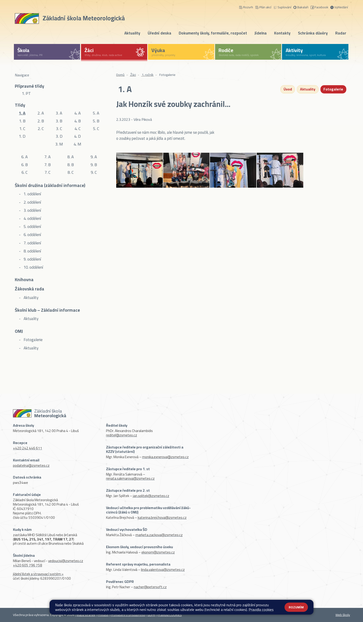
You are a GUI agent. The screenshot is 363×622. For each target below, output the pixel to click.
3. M (59, 144)
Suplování (282, 7)
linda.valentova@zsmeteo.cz (163, 569)
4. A (77, 113)
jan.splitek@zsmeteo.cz (151, 495)
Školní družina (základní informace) (50, 186)
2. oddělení (32, 202)
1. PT (26, 93)
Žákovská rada (29, 289)
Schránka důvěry (313, 33)
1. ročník (147, 75)
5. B (96, 120)
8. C (71, 172)
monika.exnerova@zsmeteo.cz (165, 457)
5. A (96, 113)
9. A (94, 157)
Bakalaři (300, 7)
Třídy (20, 105)
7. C (47, 172)
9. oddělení (32, 259)
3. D (59, 136)
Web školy (342, 615)
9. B (94, 164)
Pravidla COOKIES (169, 615)
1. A (22, 113)
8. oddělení (32, 251)
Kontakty (282, 33)
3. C (59, 128)
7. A (47, 157)
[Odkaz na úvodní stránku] (71, 18)
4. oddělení (32, 218)
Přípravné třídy (29, 86)
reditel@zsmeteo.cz (121, 435)
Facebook (319, 7)
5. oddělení (32, 226)
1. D (22, 136)
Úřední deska (159, 33)
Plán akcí (263, 7)
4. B (77, 120)
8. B (70, 164)
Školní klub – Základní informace (47, 310)
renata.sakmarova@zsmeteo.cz (130, 478)
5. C (96, 128)
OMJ (19, 331)
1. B (22, 120)
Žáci (133, 75)
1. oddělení (32, 194)
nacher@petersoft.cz (150, 587)
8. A (70, 157)
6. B (24, 164)
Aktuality (132, 33)
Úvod (287, 89)
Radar (340, 33)
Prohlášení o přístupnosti (127, 615)
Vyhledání (339, 7)
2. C (41, 128)
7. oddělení (32, 243)
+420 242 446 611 (27, 448)
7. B (47, 164)
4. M (77, 144)
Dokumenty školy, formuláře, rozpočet (213, 33)
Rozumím (296, 607)
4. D (77, 136)
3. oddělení (32, 210)
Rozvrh (246, 7)
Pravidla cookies (261, 609)
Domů (120, 75)
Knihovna (24, 280)
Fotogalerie (33, 339)
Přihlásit (102, 615)
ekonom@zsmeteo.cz (158, 552)
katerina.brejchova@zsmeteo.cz (162, 517)
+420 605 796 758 (27, 565)
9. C (94, 172)
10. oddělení (33, 267)
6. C (25, 172)
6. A (24, 157)
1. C (22, 128)
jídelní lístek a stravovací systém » (38, 574)
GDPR (151, 615)
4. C (78, 128)
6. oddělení (32, 234)
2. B (41, 120)
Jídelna (260, 33)
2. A (41, 113)
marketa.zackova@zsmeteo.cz (159, 535)
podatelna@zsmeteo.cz (31, 465)
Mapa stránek (85, 615)
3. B (59, 120)
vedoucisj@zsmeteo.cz (65, 560)
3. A (59, 113)
